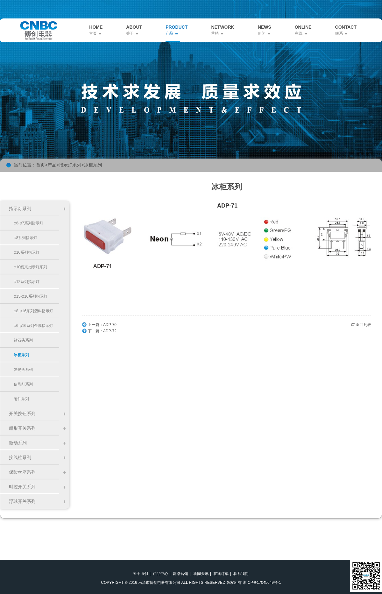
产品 (51, 164)
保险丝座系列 (22, 472)
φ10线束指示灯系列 (30, 267)
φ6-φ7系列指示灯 (28, 223)
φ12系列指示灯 (26, 281)
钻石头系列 (23, 340)
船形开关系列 (22, 428)
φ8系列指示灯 (25, 238)
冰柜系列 (93, 164)
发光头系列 (23, 369)
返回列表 (363, 324)
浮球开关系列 (22, 501)
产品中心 (160, 573)
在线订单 (221, 573)
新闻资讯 (201, 573)
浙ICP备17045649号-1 (262, 582)
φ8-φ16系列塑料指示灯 (33, 311)
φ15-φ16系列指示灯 (30, 296)
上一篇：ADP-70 (102, 324)
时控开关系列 (22, 486)
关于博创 (140, 573)
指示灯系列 (70, 164)
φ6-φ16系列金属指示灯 (33, 325)
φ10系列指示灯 (26, 252)
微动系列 (18, 442)
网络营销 (180, 573)
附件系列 (21, 399)
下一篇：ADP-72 (102, 331)
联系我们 (241, 573)
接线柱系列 (20, 457)
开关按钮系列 (22, 413)
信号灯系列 (23, 384)
